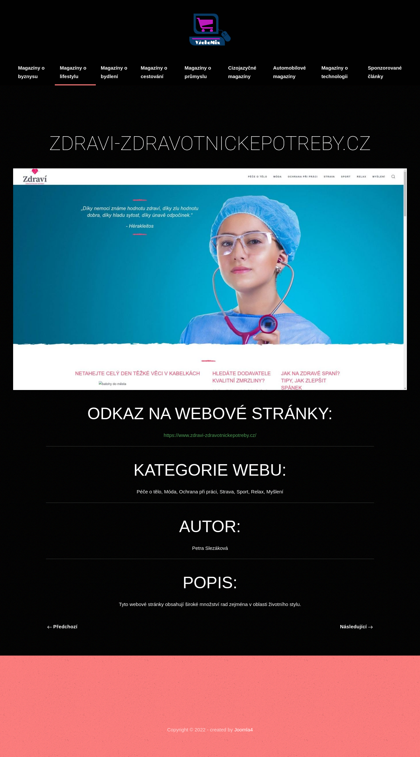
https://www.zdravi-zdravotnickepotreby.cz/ (210, 435)
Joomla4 (243, 729)
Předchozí (62, 626)
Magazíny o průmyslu (198, 72)
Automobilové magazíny (289, 72)
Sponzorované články (385, 72)
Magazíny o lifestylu (73, 72)
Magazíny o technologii (334, 72)
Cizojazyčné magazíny (242, 72)
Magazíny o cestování (154, 72)
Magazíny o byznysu (31, 72)
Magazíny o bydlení (114, 72)
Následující (356, 626)
